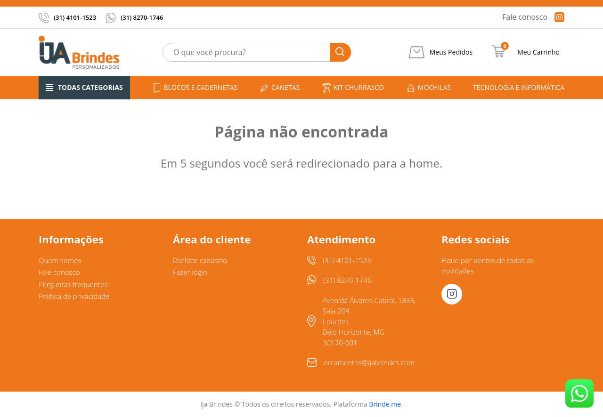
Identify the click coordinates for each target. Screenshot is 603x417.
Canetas (280, 88)
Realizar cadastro (200, 260)
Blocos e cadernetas (195, 88)
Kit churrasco (353, 88)
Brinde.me (385, 404)
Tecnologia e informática (518, 87)
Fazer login (190, 272)
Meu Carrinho (538, 52)
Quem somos (60, 260)
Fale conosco (524, 17)
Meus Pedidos (451, 52)
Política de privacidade (74, 296)
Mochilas (428, 88)
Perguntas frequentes (73, 284)
